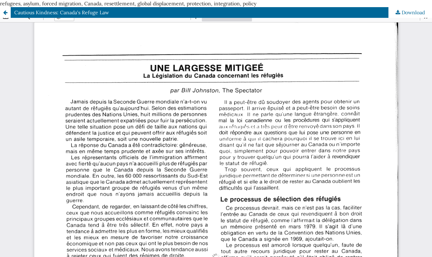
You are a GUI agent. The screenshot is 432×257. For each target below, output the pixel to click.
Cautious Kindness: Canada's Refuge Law (61, 12)
